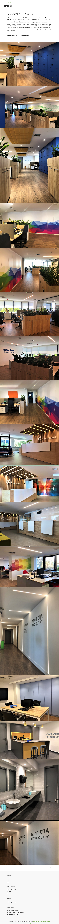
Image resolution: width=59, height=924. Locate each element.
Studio (8, 878)
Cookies (9, 891)
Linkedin (27, 35)
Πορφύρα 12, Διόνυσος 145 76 (14, 910)
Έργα (8, 880)
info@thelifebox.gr (12, 914)
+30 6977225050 (12, 912)
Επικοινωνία (9, 893)
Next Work (50, 868)
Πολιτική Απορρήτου (11, 889)
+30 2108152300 (20, 912)
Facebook (12, 35)
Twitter (18, 35)
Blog (8, 882)
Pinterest (22, 35)
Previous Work (6, 868)
